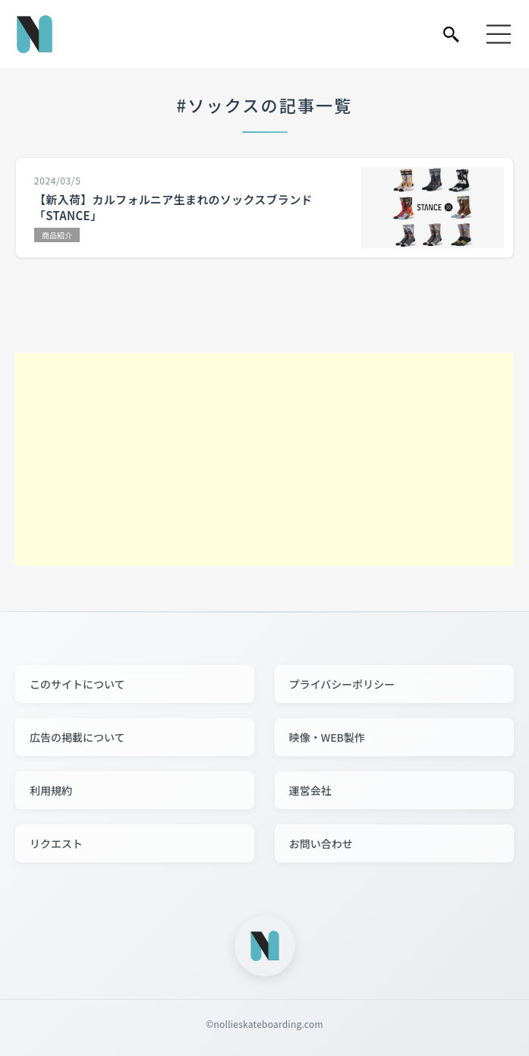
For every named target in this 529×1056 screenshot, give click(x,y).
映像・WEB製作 (327, 737)
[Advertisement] (264, 459)
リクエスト (56, 843)
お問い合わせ (321, 843)
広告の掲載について (77, 737)
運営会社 (310, 790)
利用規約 (51, 790)
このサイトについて (77, 684)
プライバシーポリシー (342, 684)
